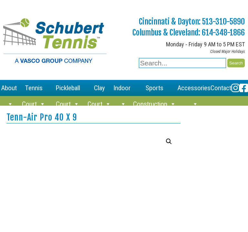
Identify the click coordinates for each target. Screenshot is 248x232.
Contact (221, 88)
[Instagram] (235, 88)
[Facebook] (244, 88)
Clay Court (99, 90)
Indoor (121, 90)
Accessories (194, 90)
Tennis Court (34, 90)
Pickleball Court (68, 90)
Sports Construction (154, 90)
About (9, 90)
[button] (169, 141)
